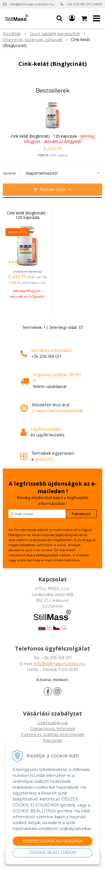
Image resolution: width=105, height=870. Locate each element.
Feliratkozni (81, 514)
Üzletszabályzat (52, 722)
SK (45, 627)
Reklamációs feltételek (52, 728)
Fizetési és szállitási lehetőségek (52, 734)
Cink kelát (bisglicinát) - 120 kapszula (44, 136)
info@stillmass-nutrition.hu (32, 4)
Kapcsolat (52, 740)
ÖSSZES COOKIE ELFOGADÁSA (53, 841)
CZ (60, 627)
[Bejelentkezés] (72, 18)
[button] (59, 18)
